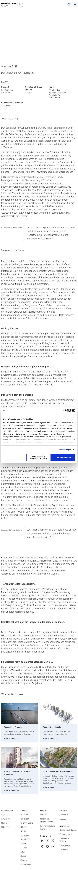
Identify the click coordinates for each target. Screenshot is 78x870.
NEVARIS (24, 848)
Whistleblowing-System (66, 839)
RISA (22, 852)
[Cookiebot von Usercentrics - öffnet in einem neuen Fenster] (65, 410)
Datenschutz (65, 845)
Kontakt (43, 815)
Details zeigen (65, 450)
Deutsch (63, 815)
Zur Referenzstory (8, 119)
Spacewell (25, 860)
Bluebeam (25, 819)
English (63, 819)
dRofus (23, 827)
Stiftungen (5, 827)
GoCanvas (25, 835)
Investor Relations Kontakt (47, 827)
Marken (4, 823)
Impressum (64, 849)
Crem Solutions (27, 823)
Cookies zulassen (63, 457)
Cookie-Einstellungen (68, 830)
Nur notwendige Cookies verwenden (38, 457)
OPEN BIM (5, 819)
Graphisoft (25, 839)
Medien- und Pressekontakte (46, 820)
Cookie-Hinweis (66, 834)
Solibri (23, 856)
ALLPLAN (24, 815)
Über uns (4, 815)
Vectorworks (26, 864)
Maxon (23, 843)
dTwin (23, 831)
